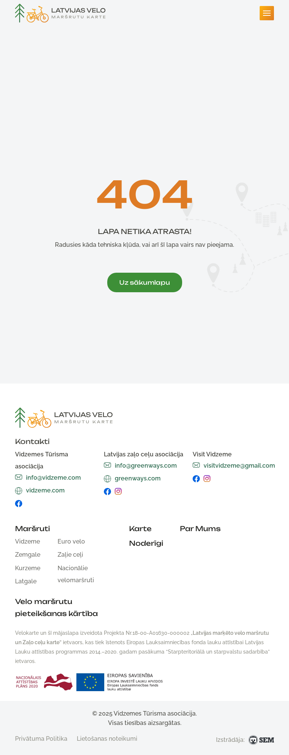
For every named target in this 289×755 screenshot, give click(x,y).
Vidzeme (27, 541)
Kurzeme (27, 568)
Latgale (26, 581)
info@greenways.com (140, 465)
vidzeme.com (40, 490)
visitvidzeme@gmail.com (234, 465)
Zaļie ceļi (70, 554)
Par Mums (200, 528)
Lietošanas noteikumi (107, 738)
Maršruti (32, 528)
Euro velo (71, 541)
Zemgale (27, 554)
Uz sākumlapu (144, 282)
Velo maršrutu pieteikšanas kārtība (56, 607)
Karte (140, 528)
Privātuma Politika (41, 738)
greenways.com (132, 478)
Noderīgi (146, 543)
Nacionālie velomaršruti (76, 574)
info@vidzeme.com (48, 477)
